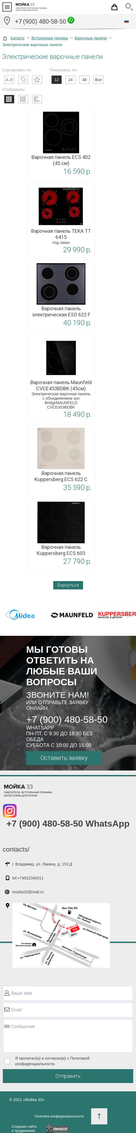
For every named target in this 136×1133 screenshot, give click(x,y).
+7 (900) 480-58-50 (44, 21)
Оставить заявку (64, 757)
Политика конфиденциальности (59, 1116)
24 (70, 79)
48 (84, 79)
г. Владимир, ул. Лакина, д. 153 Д (42, 864)
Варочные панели (91, 38)
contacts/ (16, 849)
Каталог (18, 38)
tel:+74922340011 (28, 878)
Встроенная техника (49, 38)
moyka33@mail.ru (28, 892)
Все (98, 79)
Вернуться (68, 585)
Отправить (68, 1076)
